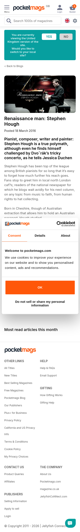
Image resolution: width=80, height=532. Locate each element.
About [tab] (65, 235)
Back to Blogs (15, 66)
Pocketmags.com (50, 481)
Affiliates (9, 481)
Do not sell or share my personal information (40, 303)
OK (40, 287)
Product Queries (14, 474)
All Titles (9, 368)
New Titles (10, 375)
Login (7, 516)
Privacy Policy (12, 420)
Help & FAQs (47, 368)
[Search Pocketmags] (9, 21)
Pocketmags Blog (14, 397)
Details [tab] (40, 235)
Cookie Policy (12, 449)
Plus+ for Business (15, 412)
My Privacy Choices (16, 456)
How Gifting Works (51, 395)
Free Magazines (13, 390)
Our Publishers (13, 405)
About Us (45, 474)
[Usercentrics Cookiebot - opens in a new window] (57, 224)
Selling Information (15, 501)
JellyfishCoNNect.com (53, 496)
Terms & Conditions (16, 441)
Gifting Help (47, 402)
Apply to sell (11, 508)
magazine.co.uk (49, 489)
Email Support (48, 375)
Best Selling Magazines (18, 383)
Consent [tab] (14, 235)
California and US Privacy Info (19, 431)
